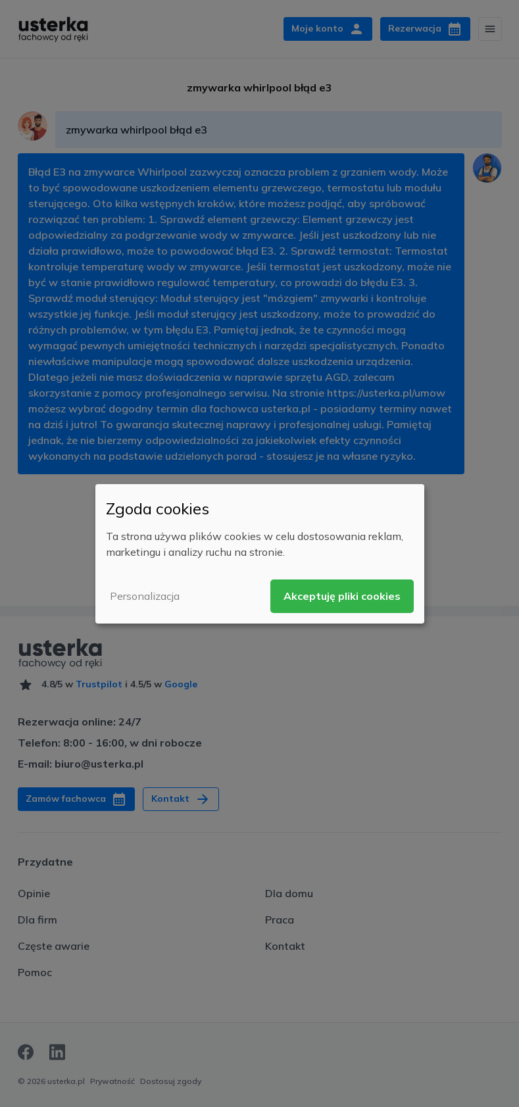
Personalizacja (145, 596)
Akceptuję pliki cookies (342, 596)
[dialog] (259, 553)
